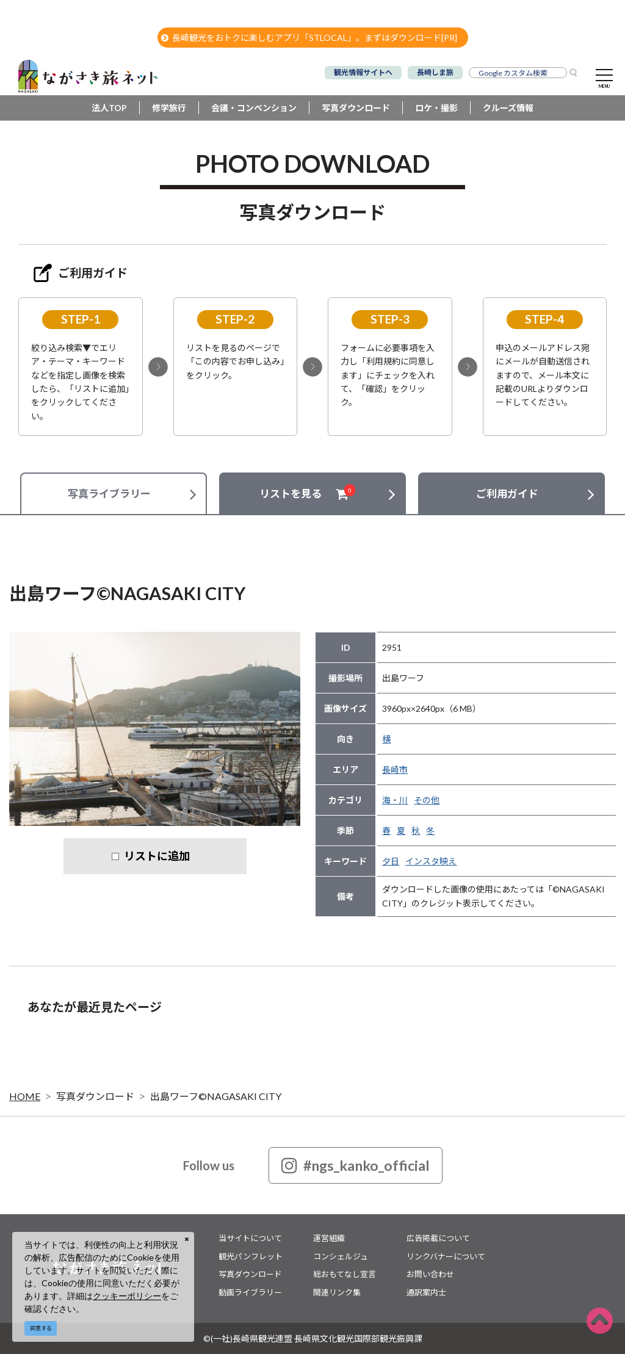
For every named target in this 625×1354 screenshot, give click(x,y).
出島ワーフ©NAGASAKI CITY (215, 1096)
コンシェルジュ (340, 1256)
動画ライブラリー (250, 1292)
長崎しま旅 (435, 72)
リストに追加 (157, 856)
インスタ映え (431, 861)
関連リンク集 (337, 1292)
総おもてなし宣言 (344, 1274)
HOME (24, 1096)
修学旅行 (169, 108)
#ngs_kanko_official (355, 1165)
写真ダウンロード (356, 108)
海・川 (395, 800)
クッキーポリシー (127, 1296)
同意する (41, 1328)
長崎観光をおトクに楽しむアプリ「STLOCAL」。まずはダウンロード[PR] (309, 37)
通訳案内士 (426, 1292)
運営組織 (329, 1238)
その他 (426, 800)
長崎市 (395, 769)
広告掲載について (438, 1238)
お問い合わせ (430, 1274)
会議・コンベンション (254, 108)
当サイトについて (250, 1238)
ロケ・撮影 (436, 108)
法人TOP (109, 108)
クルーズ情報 (508, 108)
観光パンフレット (251, 1256)
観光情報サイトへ (363, 72)
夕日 (390, 861)
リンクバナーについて (445, 1256)
